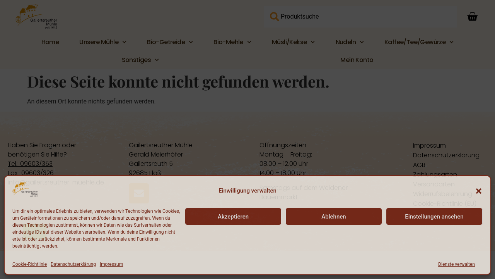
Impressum (111, 264)
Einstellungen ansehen (434, 216)
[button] (479, 191)
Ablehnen (333, 216)
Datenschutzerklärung (73, 264)
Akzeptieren (233, 216)
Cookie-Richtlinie (29, 264)
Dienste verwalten (456, 264)
